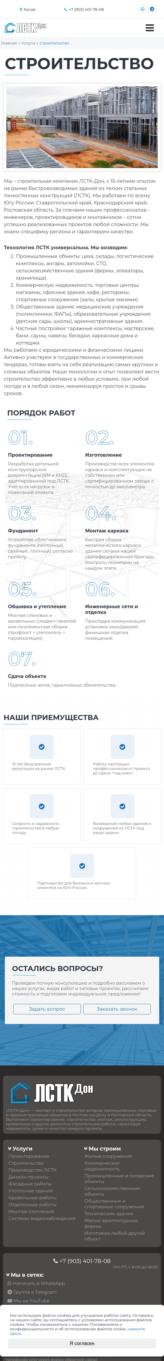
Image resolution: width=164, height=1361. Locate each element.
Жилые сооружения (108, 1156)
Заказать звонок (117, 1009)
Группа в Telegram (35, 1292)
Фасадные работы (29, 1184)
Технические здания (108, 1213)
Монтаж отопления (31, 1211)
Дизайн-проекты (28, 1177)
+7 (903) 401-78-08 (85, 1261)
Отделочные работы (32, 1204)
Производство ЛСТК (32, 1170)
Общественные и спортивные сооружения (114, 1203)
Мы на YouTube (32, 1301)
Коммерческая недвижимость (102, 1166)
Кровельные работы (32, 1197)
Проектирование (29, 1156)
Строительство (26, 1163)
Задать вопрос (47, 1009)
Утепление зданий (30, 1191)
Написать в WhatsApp (39, 1283)
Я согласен (82, 1343)
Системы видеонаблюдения (41, 1218)
